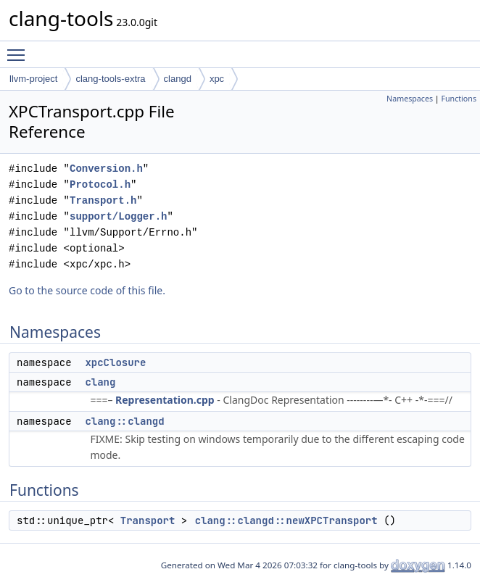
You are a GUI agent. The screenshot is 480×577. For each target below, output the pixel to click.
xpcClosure (115, 362)
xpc (217, 78)
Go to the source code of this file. (87, 290)
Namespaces (409, 99)
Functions (458, 99)
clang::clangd (124, 421)
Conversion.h (106, 168)
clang (100, 382)
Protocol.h (100, 184)
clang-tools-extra (110, 78)
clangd (177, 78)
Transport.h (103, 200)
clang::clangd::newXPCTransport (286, 520)
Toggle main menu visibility (19, 48)
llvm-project (33, 78)
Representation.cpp (165, 400)
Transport (147, 520)
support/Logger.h (118, 216)
